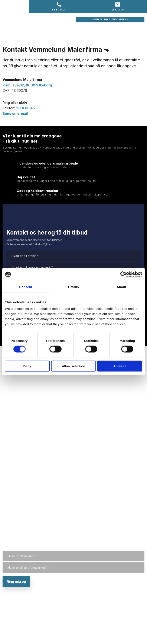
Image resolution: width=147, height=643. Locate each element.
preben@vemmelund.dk (23, 394)
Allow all (119, 366)
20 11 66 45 (25, 108)
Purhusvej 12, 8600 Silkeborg (27, 619)
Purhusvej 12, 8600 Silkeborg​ (27, 85)
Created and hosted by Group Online (119, 635)
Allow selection (73, 366)
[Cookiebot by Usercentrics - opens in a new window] (123, 274)
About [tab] (121, 287)
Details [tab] (73, 287)
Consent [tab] (25, 287)
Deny (27, 366)
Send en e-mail (15, 113)
